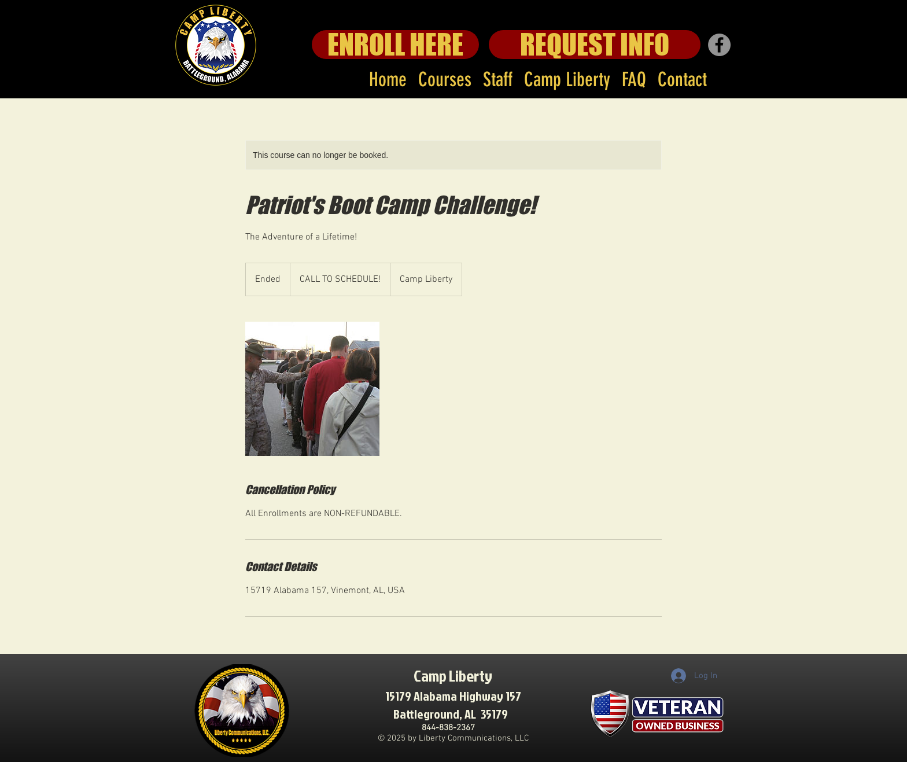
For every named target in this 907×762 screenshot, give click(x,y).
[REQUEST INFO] (594, 44)
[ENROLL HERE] (395, 44)
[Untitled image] (312, 389)
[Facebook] (719, 45)
